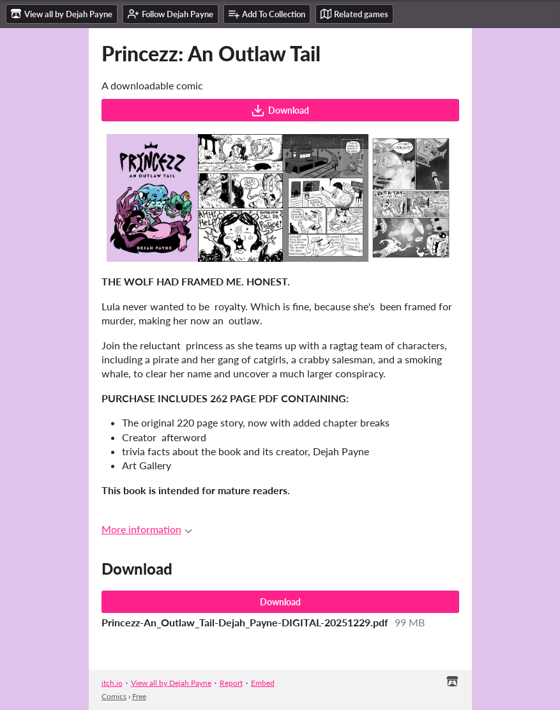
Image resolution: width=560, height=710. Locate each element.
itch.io (112, 683)
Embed (263, 683)
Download (280, 110)
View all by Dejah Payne (171, 683)
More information (147, 529)
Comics (114, 696)
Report (231, 683)
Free (139, 696)
